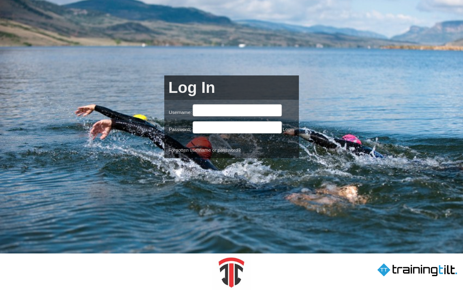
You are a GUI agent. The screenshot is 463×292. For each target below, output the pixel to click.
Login (288, 129)
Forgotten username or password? (204, 149)
